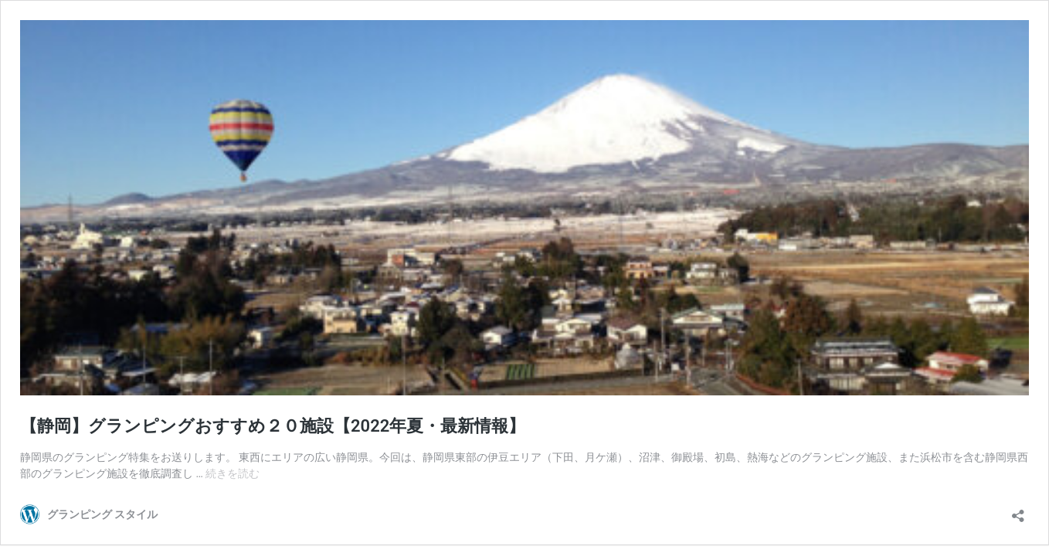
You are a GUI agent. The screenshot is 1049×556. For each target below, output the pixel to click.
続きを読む (232, 473)
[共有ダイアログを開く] (1018, 511)
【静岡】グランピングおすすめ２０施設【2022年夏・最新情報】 (272, 426)
